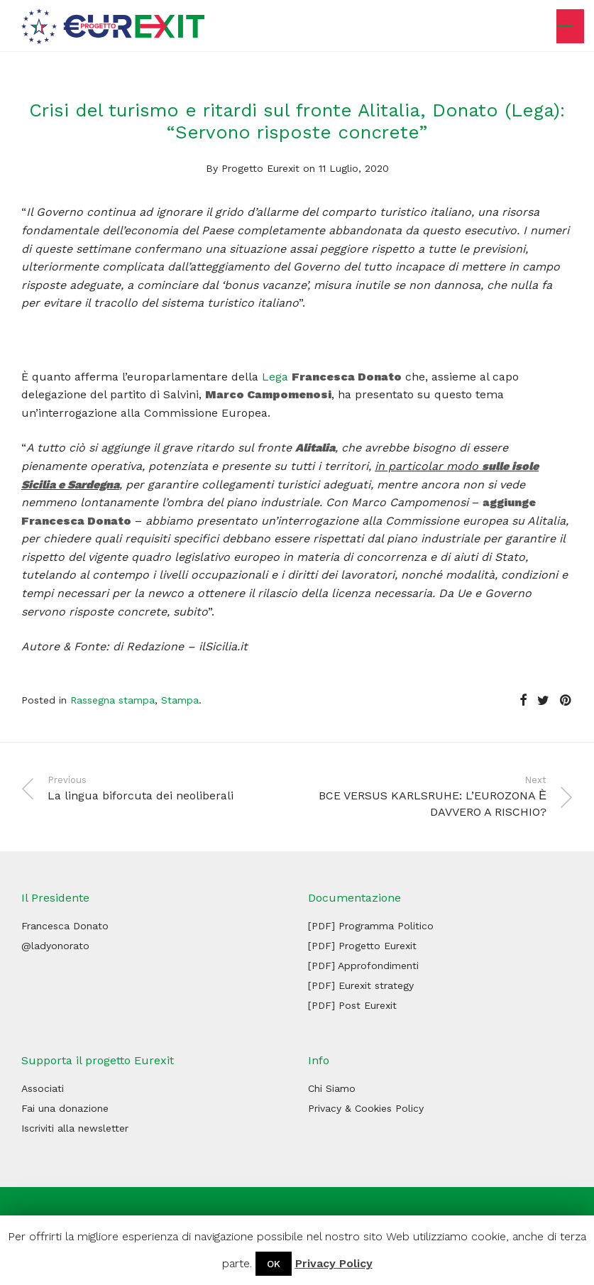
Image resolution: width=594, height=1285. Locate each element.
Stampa (180, 700)
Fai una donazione (65, 1108)
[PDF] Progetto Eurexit (362, 945)
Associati (42, 1088)
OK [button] (273, 1263)
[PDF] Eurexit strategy (361, 985)
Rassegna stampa (112, 700)
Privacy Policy (334, 1263)
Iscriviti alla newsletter (74, 1128)
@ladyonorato (55, 945)
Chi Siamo (332, 1088)
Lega (277, 376)
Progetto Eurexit (260, 168)
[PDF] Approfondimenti (363, 965)
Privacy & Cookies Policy (366, 1108)
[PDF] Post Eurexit (352, 1005)
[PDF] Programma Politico (371, 925)
